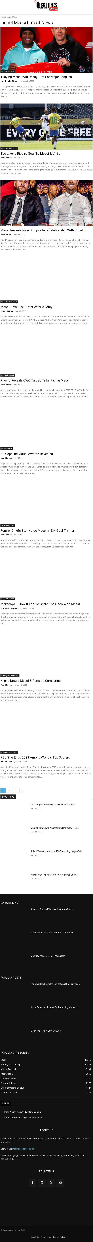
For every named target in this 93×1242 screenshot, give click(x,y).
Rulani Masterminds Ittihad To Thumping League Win (56, 851)
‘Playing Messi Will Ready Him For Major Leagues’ (36, 77)
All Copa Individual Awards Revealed (26, 454)
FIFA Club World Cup (9, 148)
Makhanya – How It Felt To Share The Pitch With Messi (40, 604)
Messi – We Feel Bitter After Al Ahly (26, 307)
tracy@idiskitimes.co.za (29, 1112)
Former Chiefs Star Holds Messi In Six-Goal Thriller (37, 530)
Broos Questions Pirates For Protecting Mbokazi (54, 1007)
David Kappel (6, 458)
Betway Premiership (9, 752)
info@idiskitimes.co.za (23, 1148)
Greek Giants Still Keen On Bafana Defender (52, 932)
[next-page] (22, 790)
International (6, 225)
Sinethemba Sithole (9, 81)
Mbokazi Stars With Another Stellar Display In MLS (55, 828)
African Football (7, 375)
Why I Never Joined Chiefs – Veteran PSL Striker (54, 875)
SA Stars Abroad (7, 72)
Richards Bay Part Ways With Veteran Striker (52, 909)
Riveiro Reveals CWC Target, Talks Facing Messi (35, 380)
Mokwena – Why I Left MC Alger (46, 1031)
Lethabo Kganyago (8, 608)
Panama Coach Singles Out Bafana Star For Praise (55, 984)
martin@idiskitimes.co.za (30, 1117)
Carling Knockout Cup (10, 675)
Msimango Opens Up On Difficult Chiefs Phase (53, 804)
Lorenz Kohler (6, 311)
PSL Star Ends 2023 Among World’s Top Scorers (35, 757)
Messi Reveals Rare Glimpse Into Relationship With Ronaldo (43, 230)
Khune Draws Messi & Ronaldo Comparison (31, 681)
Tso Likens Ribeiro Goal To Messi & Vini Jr (31, 153)
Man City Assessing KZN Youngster (48, 956)
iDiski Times (6, 158)
